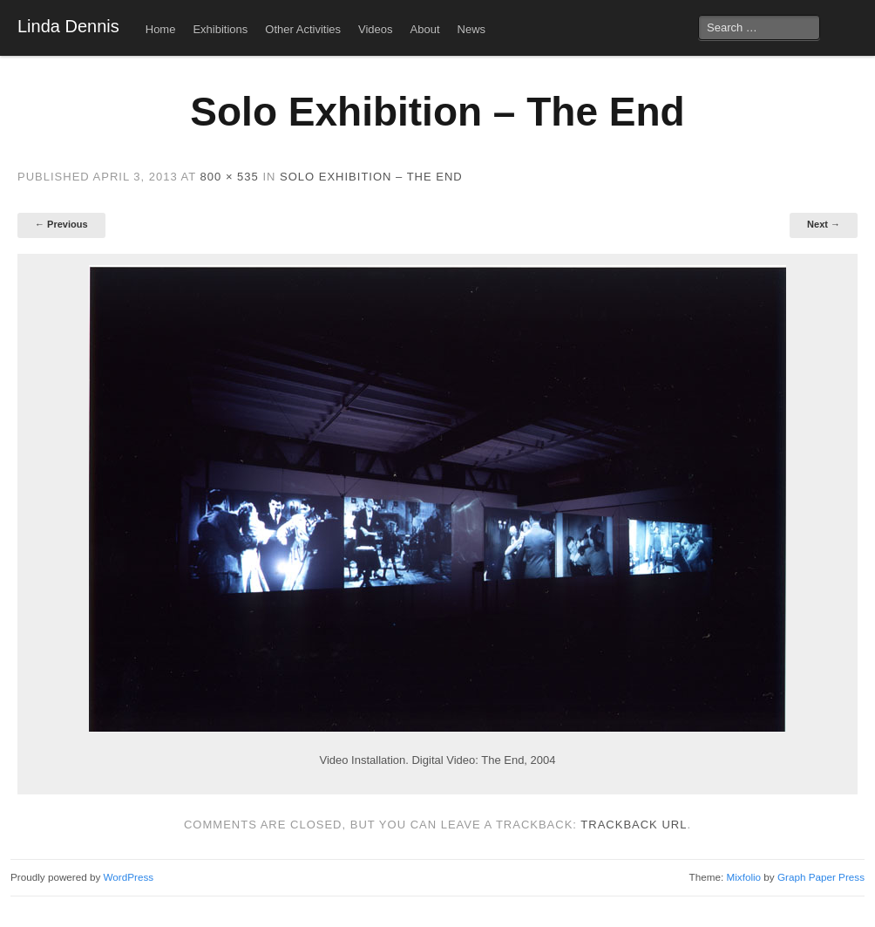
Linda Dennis (68, 26)
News (472, 29)
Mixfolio (743, 877)
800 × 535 (229, 176)
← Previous (61, 224)
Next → (823, 224)
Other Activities (303, 29)
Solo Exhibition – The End (371, 176)
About (425, 29)
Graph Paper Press (821, 877)
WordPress (129, 877)
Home (161, 29)
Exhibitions (220, 29)
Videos (375, 29)
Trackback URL (633, 824)
